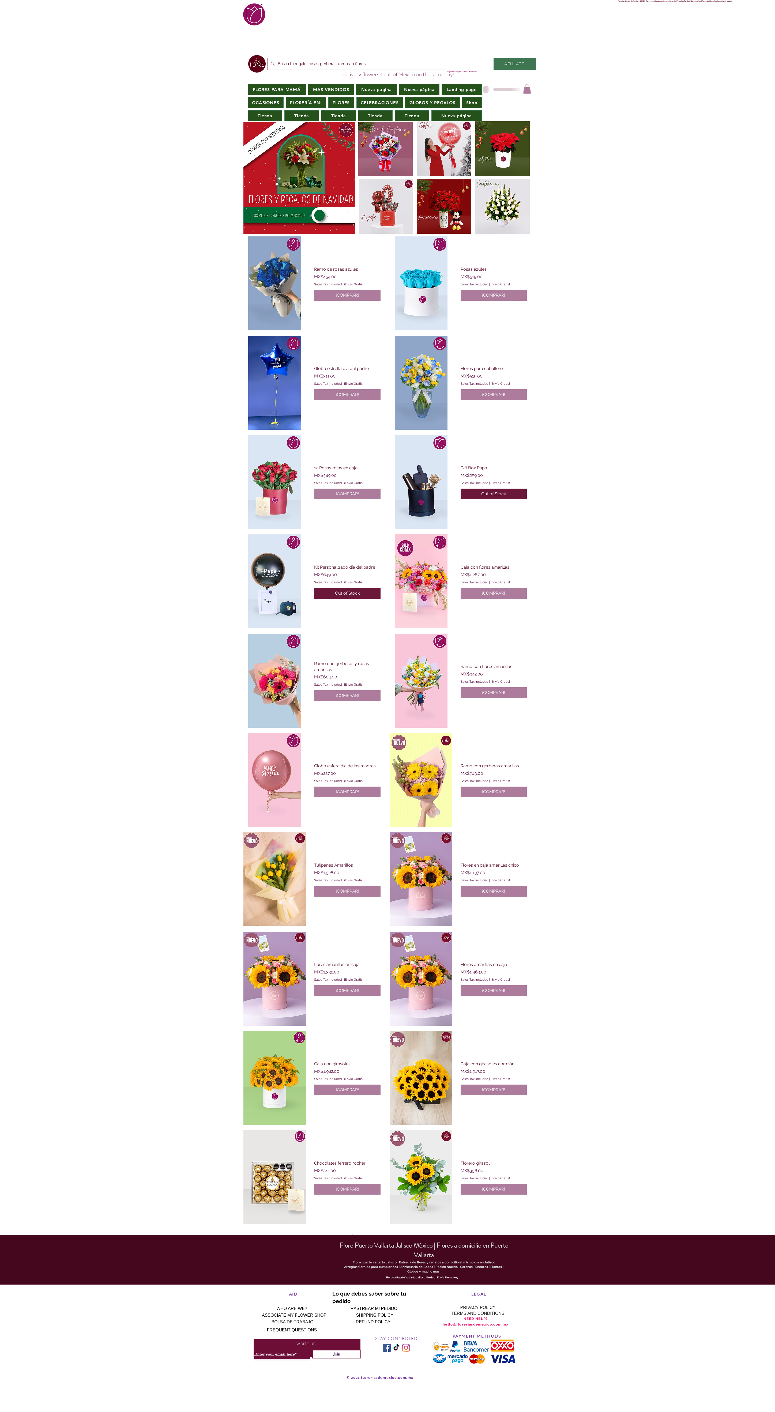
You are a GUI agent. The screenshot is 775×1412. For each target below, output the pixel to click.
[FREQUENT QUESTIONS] (292, 1330)
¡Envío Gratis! (353, 284)
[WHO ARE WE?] (291, 1308)
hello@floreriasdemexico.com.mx (476, 1324)
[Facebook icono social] (387, 1348)
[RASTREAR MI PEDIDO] (373, 1308)
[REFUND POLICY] (373, 1322)
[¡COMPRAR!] (347, 295)
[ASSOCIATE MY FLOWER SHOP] (294, 1315)
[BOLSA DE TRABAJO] (292, 1322)
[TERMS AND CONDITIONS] (477, 1313)
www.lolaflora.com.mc (699, 80)
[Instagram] (406, 1348)
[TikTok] (396, 1348)
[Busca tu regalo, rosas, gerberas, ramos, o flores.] (356, 64)
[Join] (336, 1354)
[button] (266, 102)
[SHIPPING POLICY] (374, 1315)
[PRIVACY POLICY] (477, 1307)
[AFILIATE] (515, 64)
